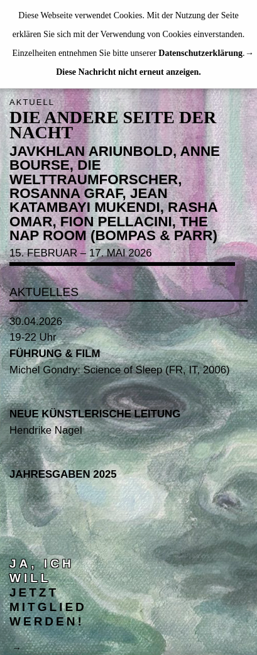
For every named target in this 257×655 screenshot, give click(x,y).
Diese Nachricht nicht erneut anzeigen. (128, 72)
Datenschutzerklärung (200, 53)
